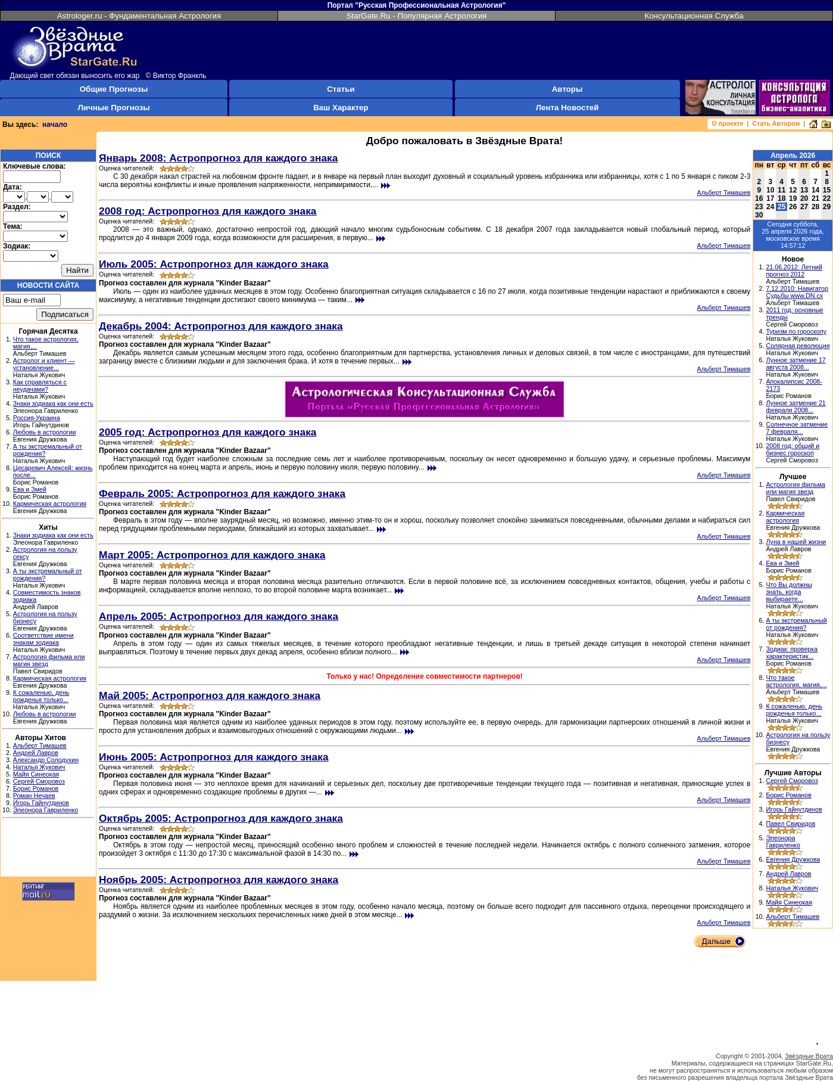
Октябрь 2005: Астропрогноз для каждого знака (221, 818)
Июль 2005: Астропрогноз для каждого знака (214, 264)
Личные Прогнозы (113, 107)
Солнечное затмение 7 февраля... (797, 428)
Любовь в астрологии (44, 432)
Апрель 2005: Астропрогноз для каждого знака (218, 616)
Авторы (567, 89)
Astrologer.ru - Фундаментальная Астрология (139, 15)
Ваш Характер (340, 107)
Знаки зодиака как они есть (53, 403)
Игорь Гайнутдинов (41, 802)
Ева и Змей (29, 489)
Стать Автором (776, 123)
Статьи (340, 89)
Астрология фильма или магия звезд (795, 488)
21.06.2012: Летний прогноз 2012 (794, 270)
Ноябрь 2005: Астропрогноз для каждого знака (218, 880)
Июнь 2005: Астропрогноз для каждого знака (214, 757)
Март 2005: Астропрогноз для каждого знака (212, 555)
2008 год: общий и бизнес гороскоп (792, 449)
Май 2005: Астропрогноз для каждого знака (209, 695)
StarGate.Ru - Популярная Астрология (417, 15)
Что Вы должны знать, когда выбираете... (789, 591)
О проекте (727, 123)
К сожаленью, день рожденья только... (41, 696)
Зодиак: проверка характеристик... (792, 652)
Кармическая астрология (49, 503)
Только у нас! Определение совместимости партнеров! (424, 676)
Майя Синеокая (36, 774)
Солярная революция (797, 345)
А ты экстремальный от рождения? (796, 624)
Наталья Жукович (39, 767)
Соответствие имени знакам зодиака (43, 639)
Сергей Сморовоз (39, 781)
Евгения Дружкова (793, 859)
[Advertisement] (48, 849)
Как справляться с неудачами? (40, 385)
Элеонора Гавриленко (45, 809)
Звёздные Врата (809, 1056)
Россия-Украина (36, 417)
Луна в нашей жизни (796, 541)
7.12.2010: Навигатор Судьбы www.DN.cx (797, 292)
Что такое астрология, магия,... (796, 681)
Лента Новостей (567, 107)
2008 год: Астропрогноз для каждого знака (208, 211)
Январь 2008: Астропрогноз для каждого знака (218, 158)
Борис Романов (35, 788)
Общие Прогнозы (114, 89)
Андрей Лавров (35, 752)
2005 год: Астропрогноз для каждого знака (208, 432)
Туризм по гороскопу (796, 331)
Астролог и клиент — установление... (44, 364)
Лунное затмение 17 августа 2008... (795, 363)
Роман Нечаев (34, 795)
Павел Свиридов (790, 823)
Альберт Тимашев (40, 745)
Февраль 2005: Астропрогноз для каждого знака (222, 493)
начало (54, 124)
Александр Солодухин (46, 759)
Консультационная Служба (693, 15)
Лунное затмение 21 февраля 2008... (795, 406)
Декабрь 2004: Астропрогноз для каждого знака (221, 326)
